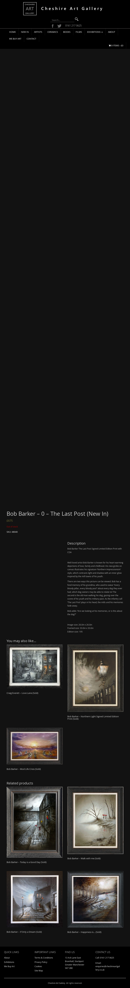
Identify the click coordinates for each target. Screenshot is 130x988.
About (111, 31)
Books (66, 31)
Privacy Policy (41, 962)
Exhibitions (95, 31)
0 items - (116, 45)
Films (79, 31)
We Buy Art (15, 38)
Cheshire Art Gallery (56, 983)
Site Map (39, 970)
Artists (38, 31)
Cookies (38, 966)
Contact (31, 38)
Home (12, 31)
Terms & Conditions (44, 957)
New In (25, 31)
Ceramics (52, 31)
